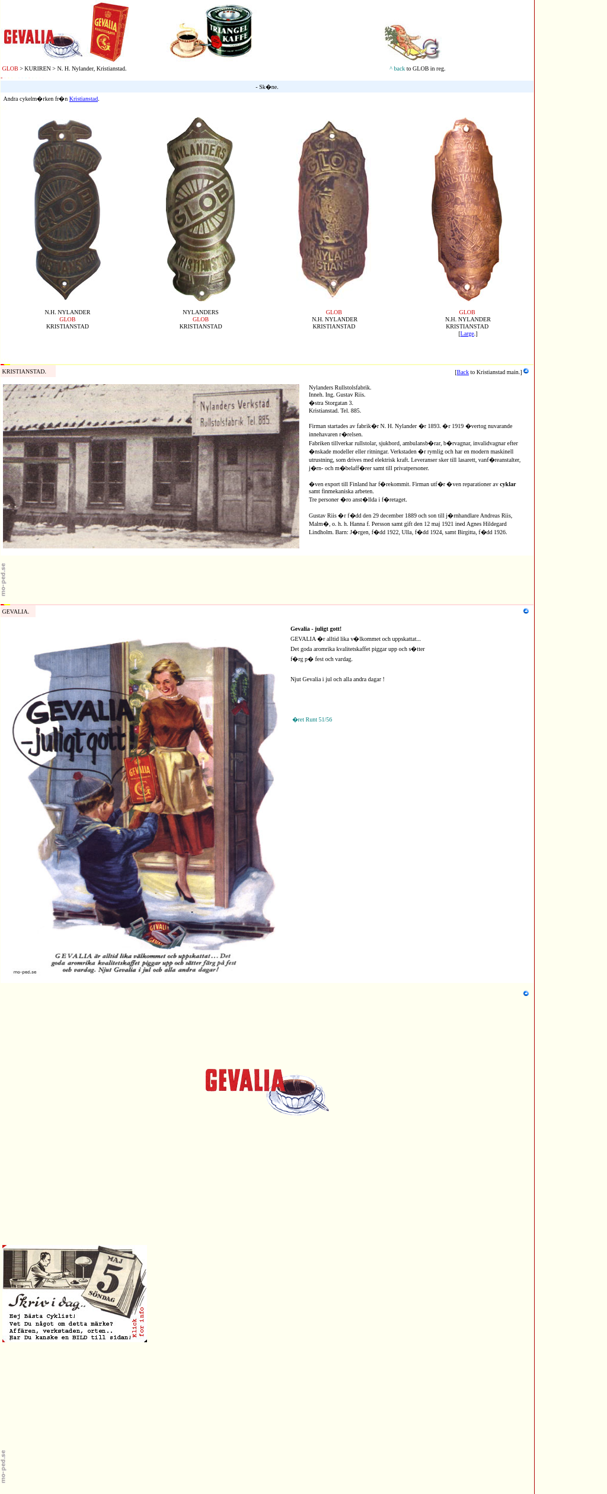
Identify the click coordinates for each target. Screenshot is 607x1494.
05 (4, 107)
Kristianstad (83, 98)
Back (463, 372)
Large (467, 333)
